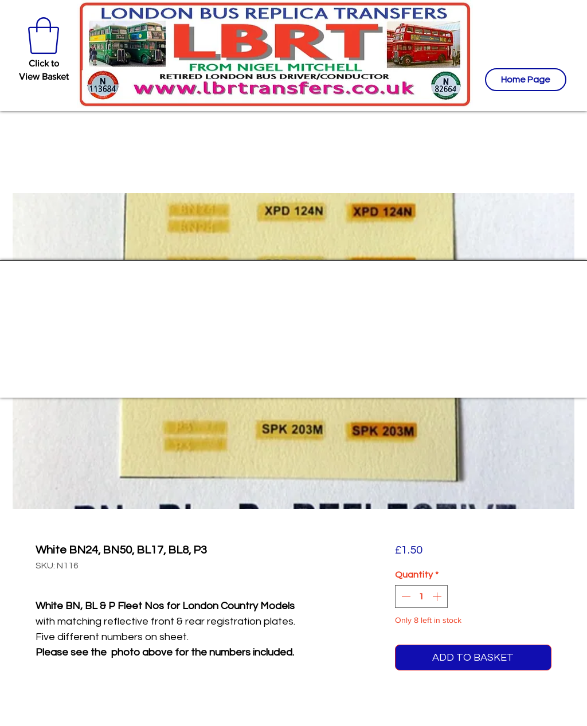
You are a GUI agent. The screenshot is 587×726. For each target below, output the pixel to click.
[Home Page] (525, 79)
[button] (43, 35)
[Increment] (438, 596)
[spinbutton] (421, 596)
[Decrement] (405, 596)
